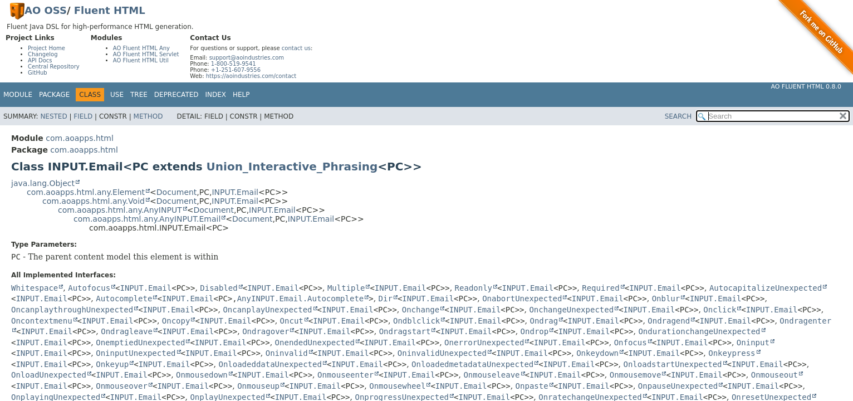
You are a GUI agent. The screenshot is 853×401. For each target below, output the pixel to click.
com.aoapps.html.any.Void (93, 201)
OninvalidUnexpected (442, 353)
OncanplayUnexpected (267, 309)
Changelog (43, 54)
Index (216, 95)
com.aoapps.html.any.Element (86, 192)
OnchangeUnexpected (571, 309)
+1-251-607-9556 (236, 70)
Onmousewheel (397, 386)
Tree (139, 95)
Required (600, 287)
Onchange (420, 309)
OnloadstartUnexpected (672, 364)
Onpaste (532, 386)
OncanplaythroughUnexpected (72, 309)
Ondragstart (405, 331)
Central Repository (54, 66)
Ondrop (535, 331)
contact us (296, 48)
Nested (53, 116)
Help (241, 95)
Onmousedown (202, 374)
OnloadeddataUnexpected (269, 364)
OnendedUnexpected (315, 342)
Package (54, 95)
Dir (386, 298)
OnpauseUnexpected (678, 386)
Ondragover (265, 331)
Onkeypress (731, 353)
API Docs (40, 60)
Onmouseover (122, 386)
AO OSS (45, 10)
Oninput (753, 342)
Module (17, 95)
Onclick (719, 309)
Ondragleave (127, 331)
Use (117, 95)
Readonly (473, 287)
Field (82, 116)
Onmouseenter (345, 374)
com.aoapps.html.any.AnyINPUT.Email (146, 218)
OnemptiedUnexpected (140, 342)
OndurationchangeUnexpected (699, 331)
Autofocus (89, 287)
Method (148, 116)
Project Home (46, 48)
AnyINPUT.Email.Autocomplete (300, 298)
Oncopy (176, 320)
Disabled (218, 287)
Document (176, 192)
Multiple (346, 287)
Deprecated (176, 95)
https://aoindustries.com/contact (251, 76)
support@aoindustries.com (246, 58)
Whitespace (34, 287)
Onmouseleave (491, 374)
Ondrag (544, 320)
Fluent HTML (109, 10)
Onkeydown (597, 353)
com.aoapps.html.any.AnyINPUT (120, 210)
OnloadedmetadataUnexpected (472, 364)
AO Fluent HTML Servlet (146, 54)
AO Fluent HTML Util (141, 60)
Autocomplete (124, 298)
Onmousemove (635, 374)
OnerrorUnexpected (484, 342)
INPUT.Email (235, 192)
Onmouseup (258, 386)
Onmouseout (774, 374)
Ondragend (669, 320)
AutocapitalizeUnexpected (765, 287)
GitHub (37, 73)
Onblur (666, 298)
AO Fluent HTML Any (141, 48)
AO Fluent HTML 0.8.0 (806, 86)
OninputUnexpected (135, 353)
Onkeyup (112, 364)
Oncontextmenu (41, 320)
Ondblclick (416, 320)
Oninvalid (287, 353)
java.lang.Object (43, 183)
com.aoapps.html (79, 138)
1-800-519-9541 (233, 64)
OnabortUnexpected (522, 298)
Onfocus (630, 342)
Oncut (291, 320)
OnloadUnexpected (48, 374)
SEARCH (678, 116)
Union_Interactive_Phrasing (292, 166)
